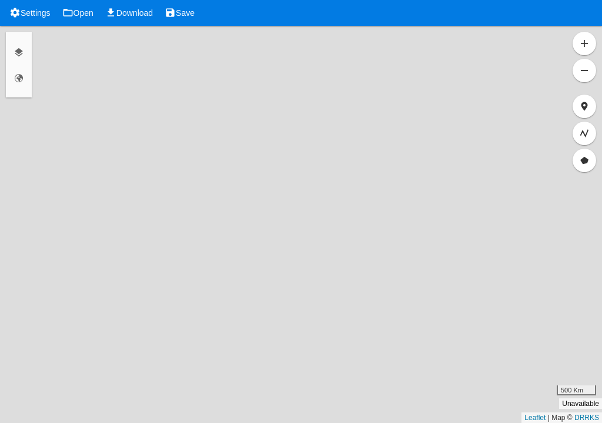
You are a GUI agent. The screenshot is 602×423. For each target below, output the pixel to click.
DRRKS (586, 418)
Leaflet (535, 418)
